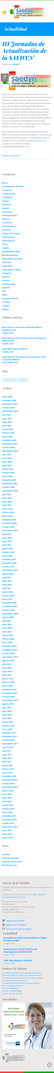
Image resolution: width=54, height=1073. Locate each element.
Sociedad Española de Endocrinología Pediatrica (21, 983)
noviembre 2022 (9, 523)
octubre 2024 (8, 447)
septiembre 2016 (10, 787)
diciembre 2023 (9, 480)
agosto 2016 (8, 790)
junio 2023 (6, 498)
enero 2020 (7, 642)
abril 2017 (6, 761)
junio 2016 (6, 794)
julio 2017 (6, 751)
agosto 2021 (8, 574)
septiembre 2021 (10, 570)
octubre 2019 (8, 653)
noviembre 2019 (9, 649)
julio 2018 (6, 707)
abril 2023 (6, 505)
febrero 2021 (8, 595)
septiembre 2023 (10, 490)
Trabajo (6, 305)
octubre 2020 (8, 610)
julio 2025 (6, 414)
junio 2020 (6, 624)
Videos (5, 309)
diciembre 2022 (9, 519)
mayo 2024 (7, 462)
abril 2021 (6, 588)
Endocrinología (9, 215)
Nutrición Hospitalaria (10, 988)
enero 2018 (7, 729)
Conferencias (8, 193)
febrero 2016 (8, 808)
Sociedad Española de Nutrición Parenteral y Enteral (22, 978)
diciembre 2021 (9, 559)
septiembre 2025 (10, 411)
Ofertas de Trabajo (11, 269)
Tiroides (6, 302)
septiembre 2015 (10, 827)
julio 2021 (6, 577)
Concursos (7, 190)
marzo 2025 (7, 429)
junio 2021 (6, 581)
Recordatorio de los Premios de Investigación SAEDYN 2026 (24, 339)
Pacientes (7, 273)
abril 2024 (6, 465)
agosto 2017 (8, 747)
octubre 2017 (8, 740)
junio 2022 (6, 537)
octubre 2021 (8, 566)
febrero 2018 (8, 725)
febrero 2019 (8, 682)
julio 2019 (6, 664)
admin (16, 64)
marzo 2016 (7, 805)
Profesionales (9, 284)
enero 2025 (7, 436)
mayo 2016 (7, 798)
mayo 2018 (7, 714)
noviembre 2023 (9, 483)
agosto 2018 (8, 704)
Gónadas (6, 230)
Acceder (6, 854)
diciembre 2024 (9, 440)
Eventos (5, 155)
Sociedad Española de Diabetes (14, 980)
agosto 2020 (8, 617)
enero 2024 (7, 476)
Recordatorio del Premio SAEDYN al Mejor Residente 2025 (22, 328)
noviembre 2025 (9, 404)
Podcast (6, 276)
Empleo (5, 208)
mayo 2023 (7, 501)
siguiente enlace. (40, 137)
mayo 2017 (7, 758)
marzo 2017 (7, 765)
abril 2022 (6, 545)
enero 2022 (7, 556)
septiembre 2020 (10, 613)
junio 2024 (6, 458)
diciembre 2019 (9, 646)
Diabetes (6, 204)
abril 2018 (6, 718)
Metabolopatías (10, 255)
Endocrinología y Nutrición (12, 986)
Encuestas (7, 211)
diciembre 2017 (9, 733)
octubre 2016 (8, 783)
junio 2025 (6, 418)
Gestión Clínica (9, 226)
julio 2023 (6, 494)
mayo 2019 (7, 671)
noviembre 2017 (9, 736)
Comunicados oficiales (12, 186)
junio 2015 (6, 830)
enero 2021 (7, 599)
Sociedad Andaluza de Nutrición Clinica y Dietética (21, 975)
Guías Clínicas (8, 237)
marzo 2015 (7, 837)
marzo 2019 (7, 678)
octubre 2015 (8, 823)
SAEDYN (6, 287)
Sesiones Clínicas (10, 298)
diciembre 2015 (9, 816)
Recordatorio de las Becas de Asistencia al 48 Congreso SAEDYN (23, 358)
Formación (15, 155)
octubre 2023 (8, 487)
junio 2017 (6, 754)
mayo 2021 (7, 584)
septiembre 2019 (10, 657)
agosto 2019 (8, 660)
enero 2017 (7, 772)
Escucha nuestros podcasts (18, 929)
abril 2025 (6, 425)
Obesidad (7, 266)
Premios (6, 280)
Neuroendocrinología (12, 258)
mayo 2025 (7, 422)
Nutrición (6, 262)
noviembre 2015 (9, 819)
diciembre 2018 (9, 689)
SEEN (4, 295)
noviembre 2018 (9, 693)
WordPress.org (9, 865)
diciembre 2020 (9, 602)
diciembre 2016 (9, 776)
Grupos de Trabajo (11, 233)
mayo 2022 (7, 541)
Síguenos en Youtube (15, 924)
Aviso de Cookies (18, 897)
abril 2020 (6, 631)
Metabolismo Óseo (11, 251)
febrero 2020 (8, 639)
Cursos (5, 201)
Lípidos (5, 248)
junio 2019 (6, 668)
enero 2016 (7, 812)
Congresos (7, 197)
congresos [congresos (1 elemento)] (22, 380)
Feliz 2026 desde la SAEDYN (14, 348)
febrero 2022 (8, 552)
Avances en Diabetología (11, 991)
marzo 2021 (7, 592)
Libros (5, 244)
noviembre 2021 (9, 563)
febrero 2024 (8, 472)
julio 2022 (6, 534)
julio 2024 (6, 454)
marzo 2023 (7, 508)
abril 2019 (6, 675)
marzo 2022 (7, 548)
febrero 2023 (8, 512)
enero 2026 (7, 396)
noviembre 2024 (9, 443)
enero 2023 (7, 516)
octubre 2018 (8, 696)
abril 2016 (6, 801)
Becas (5, 182)
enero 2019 (7, 685)
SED (4, 291)
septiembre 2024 (10, 451)
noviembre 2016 (9, 779)
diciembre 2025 (9, 400)
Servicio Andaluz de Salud (12, 993)
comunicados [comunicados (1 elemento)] (9, 380)
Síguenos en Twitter (15, 920)
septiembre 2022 (10, 530)
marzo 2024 (7, 469)
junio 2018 (6, 711)
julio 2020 (6, 620)
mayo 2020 (7, 628)
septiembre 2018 (10, 700)
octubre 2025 (8, 407)
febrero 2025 (8, 433)
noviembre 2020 (9, 606)
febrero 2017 (8, 769)
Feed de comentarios (12, 861)
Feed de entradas (10, 858)
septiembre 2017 (10, 743)
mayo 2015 (7, 834)
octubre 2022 (8, 527)
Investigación (8, 240)
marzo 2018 (7, 722)
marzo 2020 (7, 635)
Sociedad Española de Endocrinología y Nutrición (21, 973)
